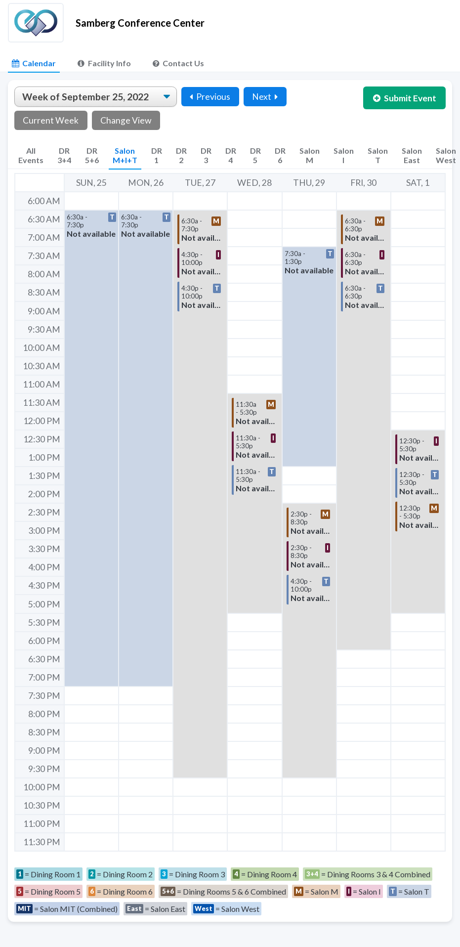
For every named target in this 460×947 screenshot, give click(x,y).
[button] (91, 448)
